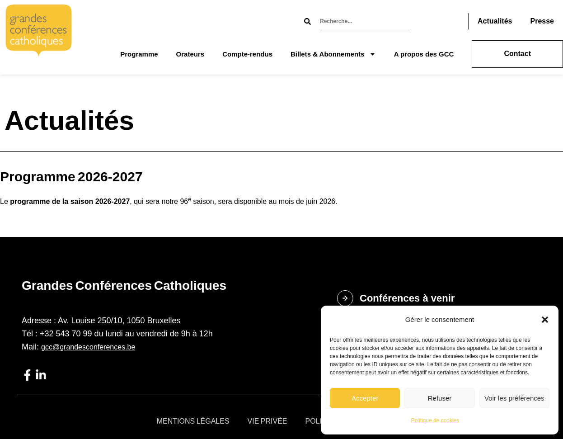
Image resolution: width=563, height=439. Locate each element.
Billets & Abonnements (333, 54)
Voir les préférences (514, 398)
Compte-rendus (247, 54)
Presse (542, 21)
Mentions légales (193, 421)
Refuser (440, 398)
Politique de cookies (435, 420)
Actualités (495, 21)
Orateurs (190, 54)
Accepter (365, 398)
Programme (139, 54)
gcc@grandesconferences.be (88, 347)
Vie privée (267, 421)
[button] (544, 319)
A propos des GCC (424, 54)
